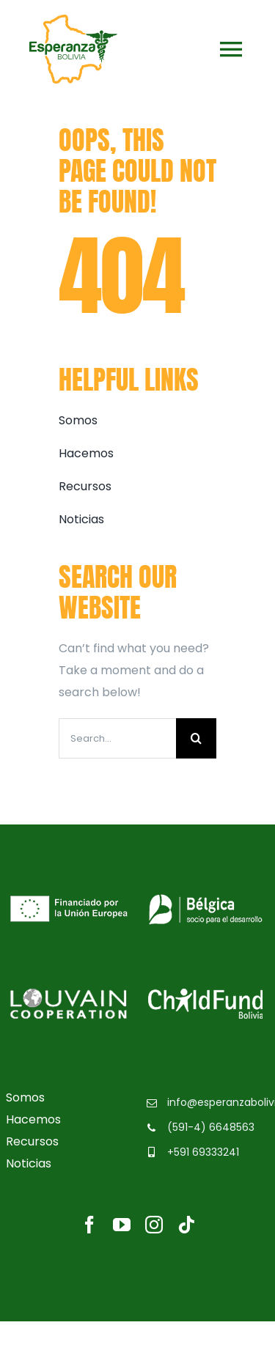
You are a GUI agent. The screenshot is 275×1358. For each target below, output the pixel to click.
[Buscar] (196, 738)
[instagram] (154, 1224)
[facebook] (89, 1224)
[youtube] (122, 1224)
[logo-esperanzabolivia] (73, 20)
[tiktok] (186, 1224)
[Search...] (117, 738)
